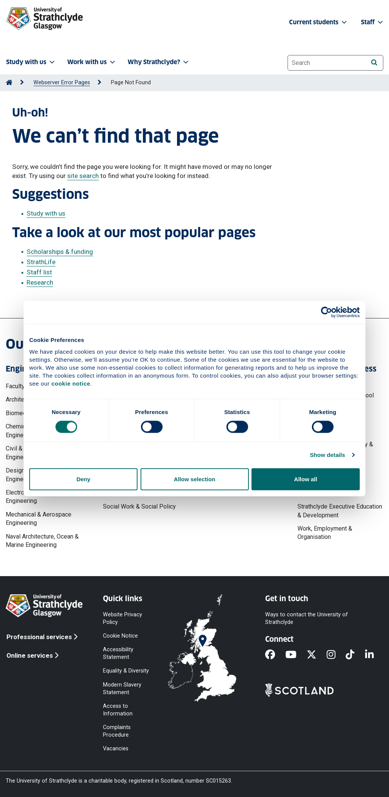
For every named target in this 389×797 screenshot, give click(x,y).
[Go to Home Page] (9, 82)
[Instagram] (336, 655)
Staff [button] (372, 22)
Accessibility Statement (118, 653)
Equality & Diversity (126, 671)
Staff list (39, 272)
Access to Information (118, 709)
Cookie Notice (120, 635)
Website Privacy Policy (122, 618)
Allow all (305, 479)
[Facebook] (275, 655)
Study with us (46, 213)
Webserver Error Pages (61, 82)
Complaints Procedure (117, 731)
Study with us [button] (31, 62)
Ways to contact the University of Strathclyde (306, 618)
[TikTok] (355, 655)
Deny (83, 479)
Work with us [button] (92, 62)
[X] (317, 655)
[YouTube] (296, 655)
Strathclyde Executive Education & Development (339, 510)
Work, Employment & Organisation (324, 532)
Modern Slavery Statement (122, 688)
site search (83, 176)
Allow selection (194, 479)
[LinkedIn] (374, 655)
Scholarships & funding (60, 251)
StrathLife (41, 262)
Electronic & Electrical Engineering (34, 496)
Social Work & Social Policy (139, 506)
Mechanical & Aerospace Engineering (38, 518)
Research (40, 282)
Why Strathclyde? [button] (159, 62)
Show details (327, 455)
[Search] (374, 62)
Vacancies (115, 748)
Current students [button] (318, 22)
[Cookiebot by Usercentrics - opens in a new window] (326, 312)
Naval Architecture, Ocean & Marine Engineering (42, 540)
